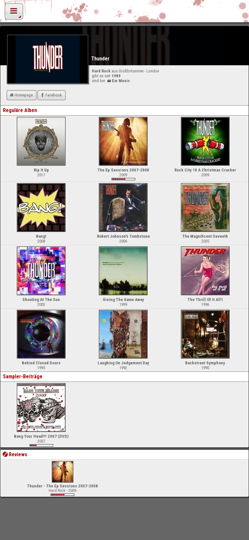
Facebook (51, 95)
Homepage (21, 95)
